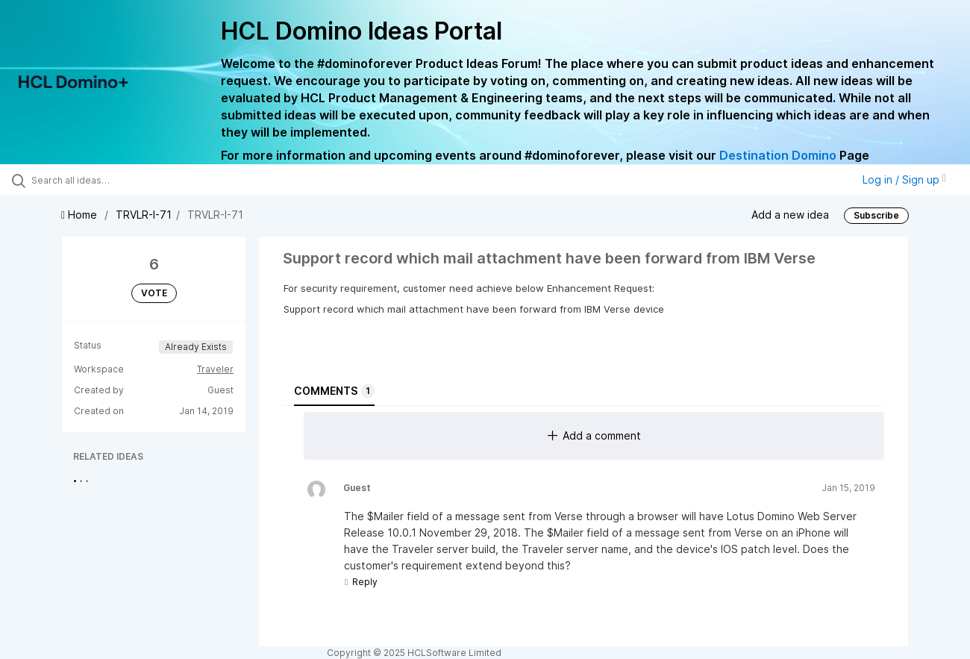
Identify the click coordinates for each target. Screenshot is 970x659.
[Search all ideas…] (115, 180)
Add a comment (594, 435)
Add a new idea (790, 214)
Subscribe (876, 215)
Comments (334, 391)
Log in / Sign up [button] (904, 179)
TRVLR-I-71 (144, 214)
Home (80, 214)
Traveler (215, 369)
